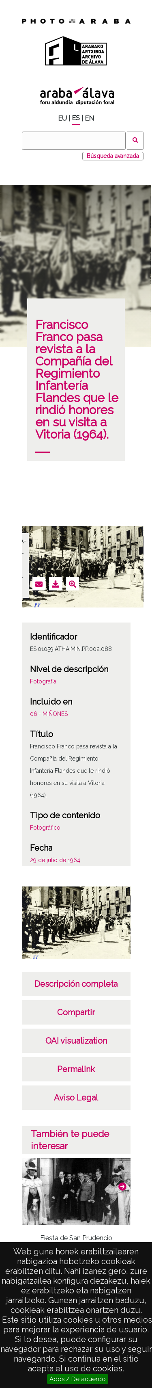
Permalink (76, 1069)
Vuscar (135, 141)
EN (89, 118)
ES (76, 118)
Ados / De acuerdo (77, 1379)
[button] (122, 1187)
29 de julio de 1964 (55, 860)
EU (62, 118)
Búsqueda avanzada (113, 156)
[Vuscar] (74, 141)
